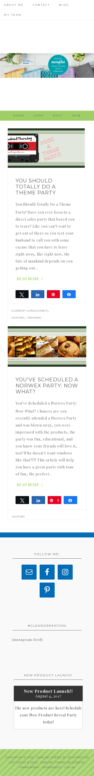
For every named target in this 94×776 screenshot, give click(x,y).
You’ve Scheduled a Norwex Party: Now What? (47, 386)
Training (34, 317)
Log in (69, 767)
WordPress (51, 767)
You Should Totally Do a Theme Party (36, 187)
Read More (28, 278)
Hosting (18, 317)
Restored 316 (78, 757)
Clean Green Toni (47, 65)
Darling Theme (52, 762)
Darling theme (49, 757)
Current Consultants (30, 310)
